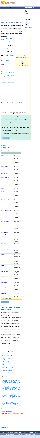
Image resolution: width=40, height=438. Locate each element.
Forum (15, 7)
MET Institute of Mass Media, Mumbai (9, 395)
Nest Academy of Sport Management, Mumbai (11, 380)
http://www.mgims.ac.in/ (10, 72)
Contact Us (16, 432)
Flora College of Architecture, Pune (9, 379)
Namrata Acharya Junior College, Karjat (10, 388)
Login (35, 5)
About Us (11, 432)
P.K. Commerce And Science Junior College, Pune (11, 401)
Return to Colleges (4, 427)
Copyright (20, 432)
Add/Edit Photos (3, 145)
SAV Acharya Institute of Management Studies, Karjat (12, 387)
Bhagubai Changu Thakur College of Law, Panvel (11, 386)
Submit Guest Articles (5, 432)
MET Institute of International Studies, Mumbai (11, 394)
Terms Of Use (31, 432)
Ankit (25, 29)
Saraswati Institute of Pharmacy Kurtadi (10, 404)
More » (18, 7)
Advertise (36, 432)
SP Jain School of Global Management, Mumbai (11, 382)
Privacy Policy (25, 432)
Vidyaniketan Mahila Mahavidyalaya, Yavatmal (11, 393)
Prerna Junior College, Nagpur (8, 402)
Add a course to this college (6, 298)
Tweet (2, 408)
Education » (3, 7)
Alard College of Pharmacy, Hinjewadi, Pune (10, 403)
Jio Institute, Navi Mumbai (7, 391)
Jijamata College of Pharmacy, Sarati (9, 398)
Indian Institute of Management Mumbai (10, 381)
